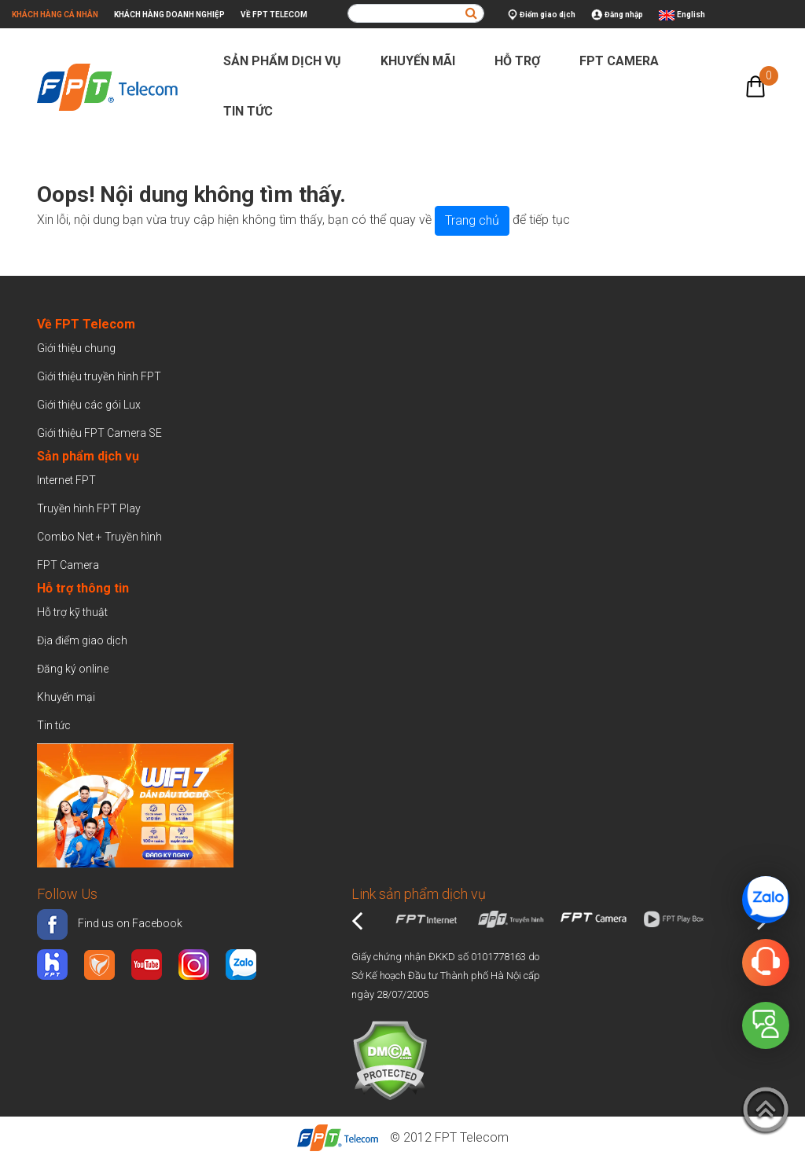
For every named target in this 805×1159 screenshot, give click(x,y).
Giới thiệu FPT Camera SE (99, 433)
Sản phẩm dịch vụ (289, 60)
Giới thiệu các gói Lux (89, 404)
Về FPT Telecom (274, 14)
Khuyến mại (66, 697)
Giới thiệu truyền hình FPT (99, 376)
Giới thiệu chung (77, 348)
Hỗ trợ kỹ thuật (72, 612)
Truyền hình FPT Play (89, 508)
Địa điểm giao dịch (82, 640)
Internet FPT (66, 480)
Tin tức (254, 111)
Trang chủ (472, 220)
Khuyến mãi (424, 60)
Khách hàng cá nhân (55, 14)
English (691, 14)
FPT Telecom (472, 1137)
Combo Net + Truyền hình (99, 536)
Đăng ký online (72, 668)
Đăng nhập (617, 15)
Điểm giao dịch (541, 15)
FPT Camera (625, 60)
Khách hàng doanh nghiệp (169, 14)
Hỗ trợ (523, 60)
